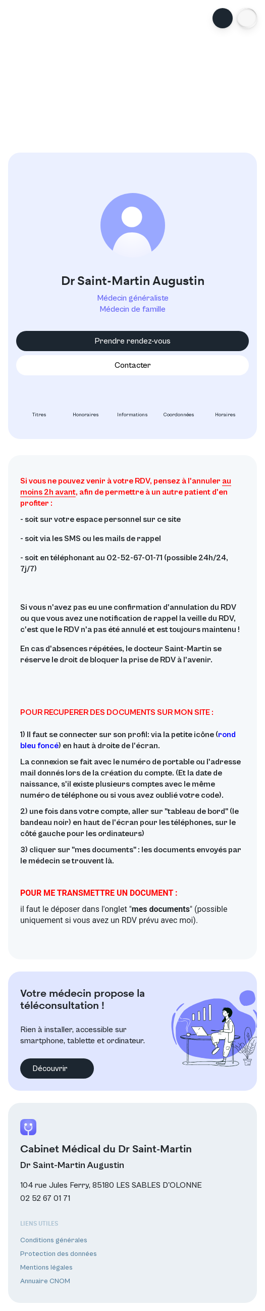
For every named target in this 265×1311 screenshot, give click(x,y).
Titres (39, 407)
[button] (247, 18)
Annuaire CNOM (45, 1281)
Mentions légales (46, 1268)
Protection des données (58, 1254)
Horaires (225, 407)
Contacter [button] (133, 365)
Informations (132, 407)
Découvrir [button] (57, 1068)
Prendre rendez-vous (132, 341)
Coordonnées (179, 407)
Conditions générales (53, 1240)
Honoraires (86, 407)
